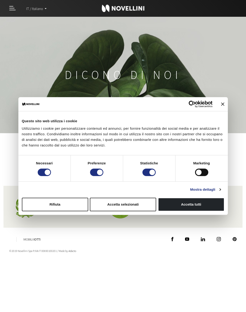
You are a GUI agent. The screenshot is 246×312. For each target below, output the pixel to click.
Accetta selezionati (123, 204)
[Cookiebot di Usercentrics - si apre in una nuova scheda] (192, 104)
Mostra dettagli (202, 189)
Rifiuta (55, 204)
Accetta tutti (191, 204)
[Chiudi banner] (222, 104)
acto (72, 251)
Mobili (32, 239)
